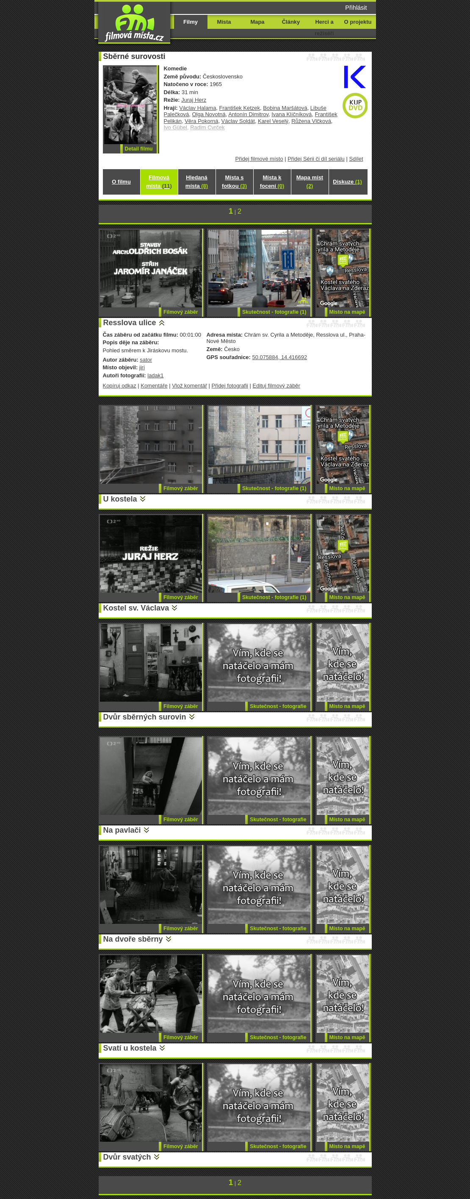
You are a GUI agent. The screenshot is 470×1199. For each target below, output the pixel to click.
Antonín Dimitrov (248, 114)
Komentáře (154, 385)
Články (291, 22)
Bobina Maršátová (285, 108)
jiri (142, 367)
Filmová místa (158, 181)
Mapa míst (309, 181)
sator (146, 360)
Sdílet (356, 159)
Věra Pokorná (201, 121)
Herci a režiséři (324, 27)
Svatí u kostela (130, 1048)
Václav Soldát (238, 121)
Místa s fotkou (234, 181)
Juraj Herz (193, 100)
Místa (224, 22)
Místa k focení (272, 181)
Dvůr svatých (127, 1157)
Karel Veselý (273, 121)
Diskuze (347, 181)
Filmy (190, 22)
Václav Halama (197, 108)
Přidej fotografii (230, 385)
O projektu (358, 22)
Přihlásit (356, 7)
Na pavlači (122, 830)
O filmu (121, 181)
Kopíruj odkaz (119, 385)
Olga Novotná (208, 114)
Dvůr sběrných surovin (144, 717)
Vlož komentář (189, 385)
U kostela (120, 499)
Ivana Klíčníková (291, 114)
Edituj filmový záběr (276, 385)
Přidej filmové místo (259, 159)
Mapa (257, 22)
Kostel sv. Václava (136, 608)
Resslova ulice (129, 322)
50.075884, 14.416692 (279, 357)
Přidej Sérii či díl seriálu (316, 159)
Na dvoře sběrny (133, 939)
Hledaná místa (196, 181)
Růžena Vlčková (311, 121)
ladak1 (155, 375)
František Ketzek (239, 108)
